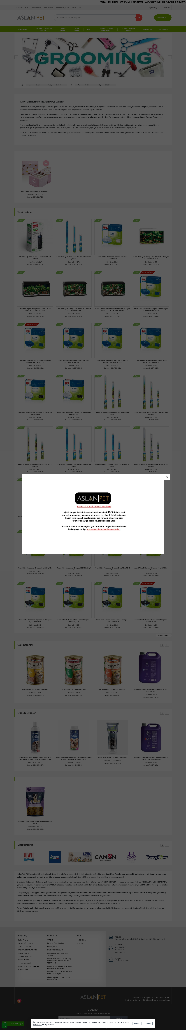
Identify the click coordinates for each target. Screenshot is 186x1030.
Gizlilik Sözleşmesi (115, 1022)
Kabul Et (148, 1023)
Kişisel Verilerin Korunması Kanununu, (94, 1022)
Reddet (136, 1023)
